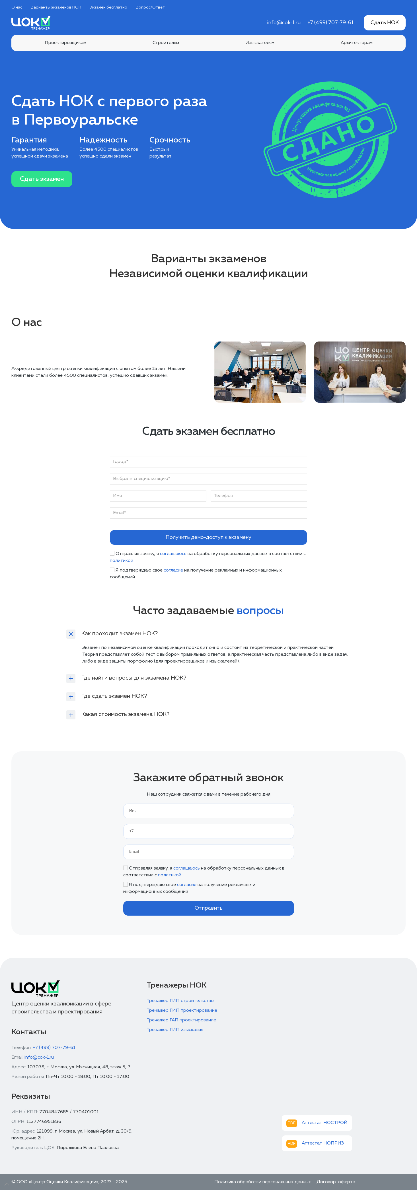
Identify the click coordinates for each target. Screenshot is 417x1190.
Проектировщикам (65, 43)
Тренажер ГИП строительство (180, 1001)
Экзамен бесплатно (108, 7)
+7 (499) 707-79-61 (330, 22)
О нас (16, 7)
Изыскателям (259, 43)
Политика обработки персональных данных (262, 1182)
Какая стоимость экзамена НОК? (125, 714)
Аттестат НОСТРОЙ (325, 1123)
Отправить (209, 908)
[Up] (7, 1184)
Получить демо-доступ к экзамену (208, 537)
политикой (121, 560)
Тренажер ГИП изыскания (175, 1030)
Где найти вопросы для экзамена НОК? (133, 678)
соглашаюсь (173, 554)
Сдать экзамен (42, 179)
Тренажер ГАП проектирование (181, 1020)
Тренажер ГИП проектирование (182, 1010)
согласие (173, 570)
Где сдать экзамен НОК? (114, 696)
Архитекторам (357, 43)
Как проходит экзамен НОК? (119, 633)
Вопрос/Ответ (150, 7)
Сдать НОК (385, 22)
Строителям (166, 43)
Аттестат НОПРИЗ (323, 1143)
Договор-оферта (336, 1182)
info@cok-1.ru (284, 22)
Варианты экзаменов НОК (56, 7)
